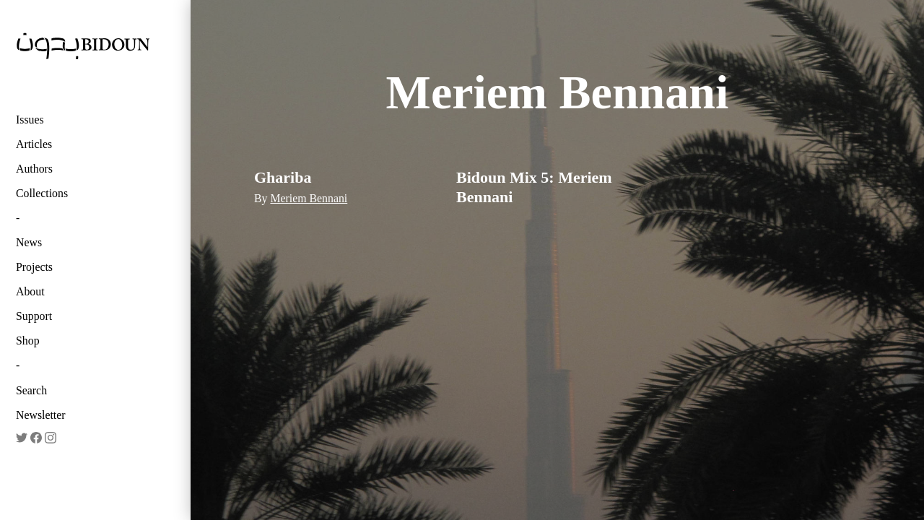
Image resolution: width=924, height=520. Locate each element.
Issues (30, 119)
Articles (34, 144)
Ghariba (282, 177)
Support (34, 316)
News (29, 242)
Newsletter (41, 415)
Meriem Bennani (308, 198)
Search (31, 390)
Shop (28, 340)
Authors (34, 168)
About (30, 291)
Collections (42, 193)
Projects (34, 267)
